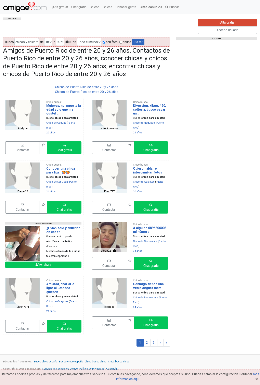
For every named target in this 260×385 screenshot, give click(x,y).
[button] (64, 147)
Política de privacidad (92, 368)
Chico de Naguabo (144, 122)
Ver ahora (43, 264)
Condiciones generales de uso (60, 368)
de (42, 42)
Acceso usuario (227, 30)
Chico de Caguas (56, 122)
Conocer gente (126, 7)
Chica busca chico (119, 361)
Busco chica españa (45, 361)
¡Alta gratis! (60, 7)
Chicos (95, 7)
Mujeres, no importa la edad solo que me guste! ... (63, 109)
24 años (51, 191)
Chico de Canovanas (145, 241)
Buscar (172, 7)
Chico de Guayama (57, 301)
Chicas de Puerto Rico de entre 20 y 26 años (86, 87)
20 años (137, 191)
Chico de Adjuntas (144, 181)
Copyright (112, 368)
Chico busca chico (95, 361)
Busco (9, 42)
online (125, 42)
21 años (51, 311)
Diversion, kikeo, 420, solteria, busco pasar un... (149, 109)
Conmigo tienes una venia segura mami (148, 286)
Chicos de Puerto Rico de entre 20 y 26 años (86, 92)
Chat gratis (79, 7)
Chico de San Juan (57, 181)
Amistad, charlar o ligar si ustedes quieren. (60, 288)
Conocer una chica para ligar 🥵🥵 (60, 170)
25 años (51, 132)
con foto (110, 42)
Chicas (107, 7)
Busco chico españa (71, 361)
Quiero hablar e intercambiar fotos (147, 170)
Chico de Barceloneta (145, 297)
